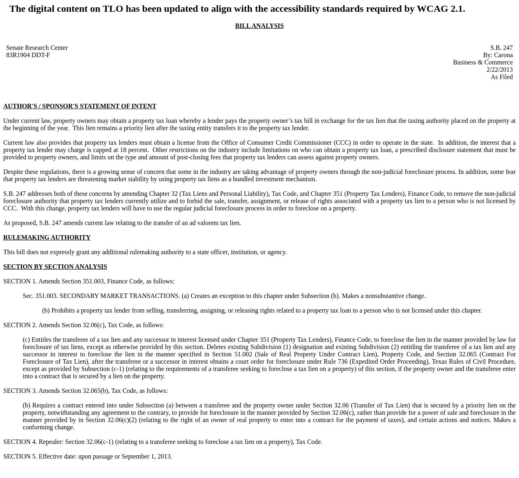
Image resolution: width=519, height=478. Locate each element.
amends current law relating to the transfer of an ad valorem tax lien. (152, 222)
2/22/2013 (500, 69)
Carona (503, 54)
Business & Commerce (483, 62)
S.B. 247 (501, 47)
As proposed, (20, 222)
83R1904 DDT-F (28, 54)
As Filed (502, 76)
